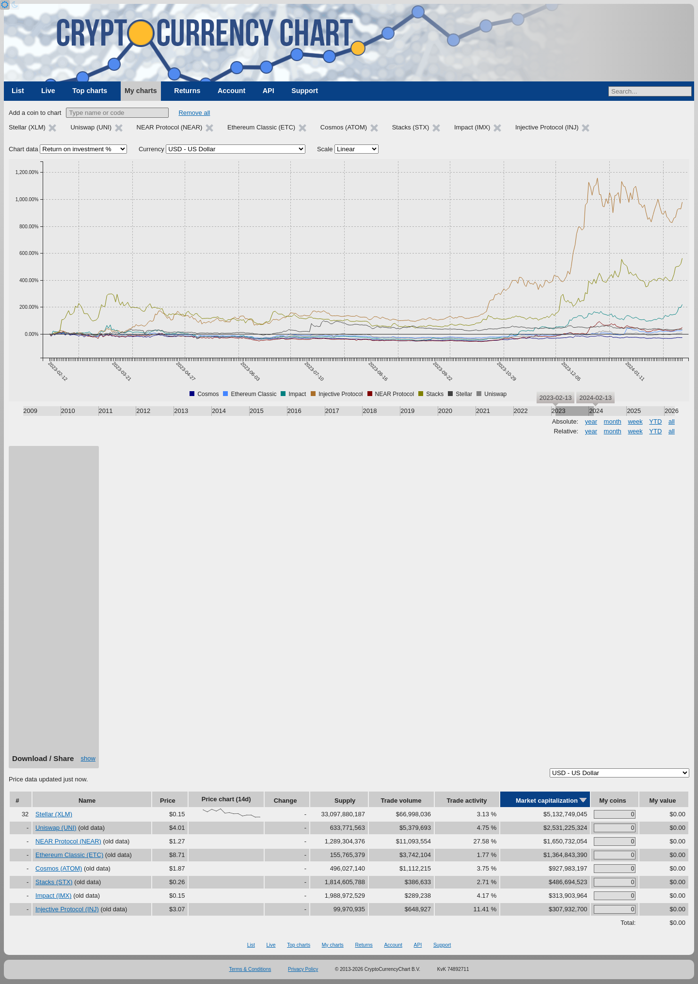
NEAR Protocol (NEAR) (68, 841)
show (88, 758)
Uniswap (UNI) (56, 827)
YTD (655, 421)
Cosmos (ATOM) (58, 868)
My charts (141, 91)
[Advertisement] (53, 603)
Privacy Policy (303, 969)
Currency (151, 149)
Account (231, 91)
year (591, 421)
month (612, 421)
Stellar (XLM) (53, 814)
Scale (325, 149)
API (268, 91)
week (635, 421)
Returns (187, 91)
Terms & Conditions (250, 969)
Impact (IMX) (53, 895)
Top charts (89, 91)
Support (304, 91)
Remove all (194, 112)
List (18, 91)
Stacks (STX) (54, 882)
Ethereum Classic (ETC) (69, 854)
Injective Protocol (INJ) (67, 909)
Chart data (23, 149)
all (671, 421)
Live (48, 91)
